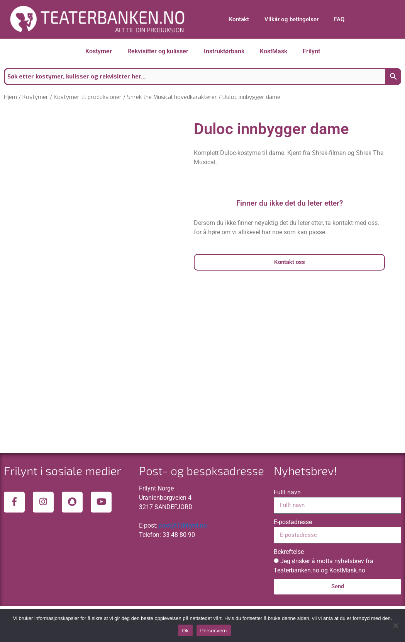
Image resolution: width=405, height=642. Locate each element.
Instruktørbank (224, 51)
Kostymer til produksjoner (88, 97)
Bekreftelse (289, 587)
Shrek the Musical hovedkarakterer (172, 97)
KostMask (273, 51)
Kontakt (239, 19)
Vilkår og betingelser (291, 19)
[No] (395, 625)
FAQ (339, 19)
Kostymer (98, 51)
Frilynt (311, 51)
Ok (185, 630)
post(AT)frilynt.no (183, 561)
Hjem (10, 97)
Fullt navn (287, 528)
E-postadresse (293, 558)
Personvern (213, 630)
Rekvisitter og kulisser (157, 51)
